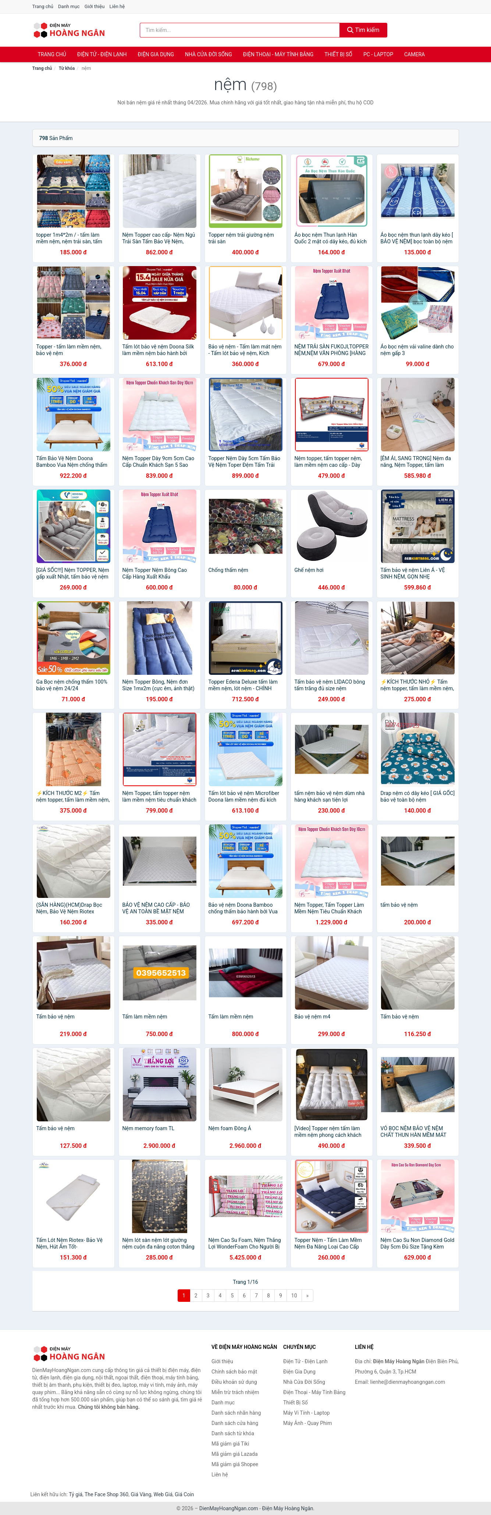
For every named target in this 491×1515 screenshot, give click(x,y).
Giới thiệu (94, 6)
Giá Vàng (141, 1494)
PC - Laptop (378, 54)
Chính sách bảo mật (234, 1372)
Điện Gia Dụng (156, 54)
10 (294, 1296)
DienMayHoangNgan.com (228, 1508)
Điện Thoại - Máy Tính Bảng (278, 54)
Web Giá (163, 1494)
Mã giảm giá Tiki (230, 1444)
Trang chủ (42, 6)
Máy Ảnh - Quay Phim (307, 1423)
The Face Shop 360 (106, 1494)
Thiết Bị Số (338, 54)
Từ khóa (67, 68)
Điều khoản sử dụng (234, 1382)
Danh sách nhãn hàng (236, 1413)
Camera (414, 54)
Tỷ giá (75, 1494)
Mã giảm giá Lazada (234, 1454)
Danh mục (69, 6)
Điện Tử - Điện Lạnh (102, 54)
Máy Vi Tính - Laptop (306, 1413)
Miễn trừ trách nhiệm (235, 1392)
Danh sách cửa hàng (234, 1423)
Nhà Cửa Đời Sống (208, 54)
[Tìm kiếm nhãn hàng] (240, 30)
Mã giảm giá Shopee (234, 1464)
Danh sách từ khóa (232, 1433)
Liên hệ (117, 6)
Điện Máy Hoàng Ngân (287, 1508)
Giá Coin (184, 1494)
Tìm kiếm (363, 29)
